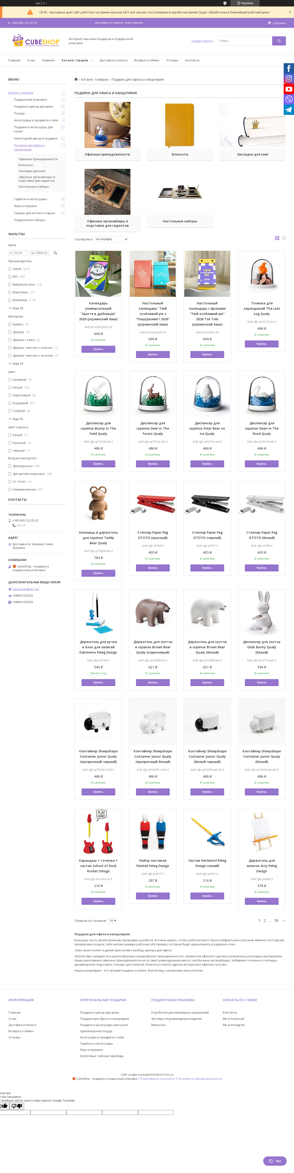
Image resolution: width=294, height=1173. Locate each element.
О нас (31, 60)
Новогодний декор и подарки (35, 138)
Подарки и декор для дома (33, 106)
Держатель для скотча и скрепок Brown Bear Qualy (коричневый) (152, 647)
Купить (98, 349)
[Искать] (279, 40)
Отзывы (172, 60)
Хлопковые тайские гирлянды (102, 1056)
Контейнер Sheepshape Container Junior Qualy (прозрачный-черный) (98, 756)
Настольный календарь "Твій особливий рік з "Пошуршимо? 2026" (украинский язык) (153, 313)
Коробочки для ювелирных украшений (180, 1012)
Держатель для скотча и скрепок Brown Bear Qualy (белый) (207, 647)
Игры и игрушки (25, 206)
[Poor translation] (16, 1106)
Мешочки (158, 1025)
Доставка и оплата (113, 60)
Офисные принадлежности (107, 154)
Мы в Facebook (233, 1019)
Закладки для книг (253, 154)
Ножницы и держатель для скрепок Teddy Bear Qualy (98, 537)
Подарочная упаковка (30, 99)
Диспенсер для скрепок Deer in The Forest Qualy (152, 428)
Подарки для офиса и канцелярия (29, 147)
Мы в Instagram (234, 1025)
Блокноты (180, 154)
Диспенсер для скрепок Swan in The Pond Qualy (262, 428)
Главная (14, 60)
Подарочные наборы (29, 220)
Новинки (48, 60)
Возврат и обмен (146, 60)
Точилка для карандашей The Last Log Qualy (262, 308)
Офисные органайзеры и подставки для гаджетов (107, 223)
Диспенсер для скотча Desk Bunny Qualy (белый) (261, 647)
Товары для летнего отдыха (34, 213)
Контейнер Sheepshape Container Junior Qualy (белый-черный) (207, 756)
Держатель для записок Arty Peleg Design (261, 865)
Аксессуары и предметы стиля (36, 120)
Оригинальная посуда (96, 1031)
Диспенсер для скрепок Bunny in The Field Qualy (98, 428)
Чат (275, 1161)
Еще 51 (18, 419)
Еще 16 (18, 308)
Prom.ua (167, 1075)
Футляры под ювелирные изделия (176, 1019)
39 (276, 920)
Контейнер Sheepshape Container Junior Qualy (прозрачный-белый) (153, 756)
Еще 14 (18, 363)
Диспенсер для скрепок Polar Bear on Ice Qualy (207, 428)
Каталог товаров (75, 60)
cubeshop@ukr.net (25, 589)
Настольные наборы (180, 221)
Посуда (19, 113)
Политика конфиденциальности (200, 1079)
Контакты (192, 60)
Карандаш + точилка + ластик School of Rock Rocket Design (98, 865)
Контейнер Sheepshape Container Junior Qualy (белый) (262, 756)
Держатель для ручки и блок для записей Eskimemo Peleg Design (98, 647)
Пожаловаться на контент (157, 1079)
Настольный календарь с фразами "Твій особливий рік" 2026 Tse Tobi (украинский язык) (207, 313)
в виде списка (284, 239)
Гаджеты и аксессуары (30, 199)
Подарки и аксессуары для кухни (33, 129)
